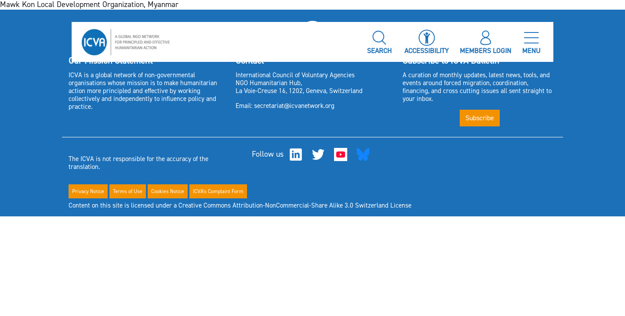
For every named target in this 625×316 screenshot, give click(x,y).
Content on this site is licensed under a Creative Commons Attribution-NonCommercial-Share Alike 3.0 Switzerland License (240, 205)
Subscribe (479, 117)
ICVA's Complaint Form (218, 191)
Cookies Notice (167, 191)
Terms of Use (127, 191)
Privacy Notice (88, 191)
